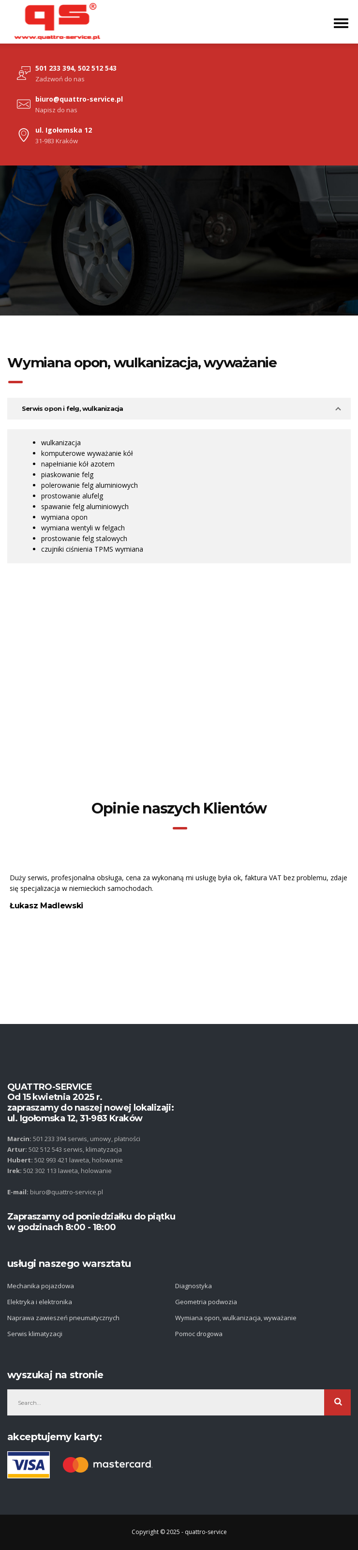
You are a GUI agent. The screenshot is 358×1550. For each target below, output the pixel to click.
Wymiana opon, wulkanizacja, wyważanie (236, 1317)
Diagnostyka (193, 1285)
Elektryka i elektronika (39, 1301)
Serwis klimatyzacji (34, 1333)
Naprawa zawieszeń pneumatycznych (63, 1317)
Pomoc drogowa (199, 1333)
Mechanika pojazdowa (40, 1285)
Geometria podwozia (206, 1301)
